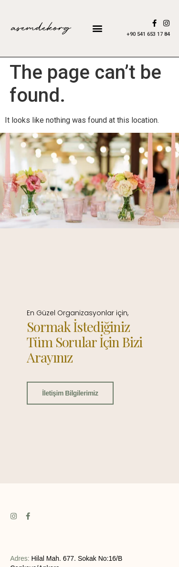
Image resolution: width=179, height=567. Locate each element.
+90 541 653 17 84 (148, 34)
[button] (97, 28)
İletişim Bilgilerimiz (70, 392)
